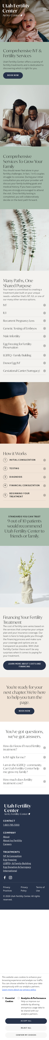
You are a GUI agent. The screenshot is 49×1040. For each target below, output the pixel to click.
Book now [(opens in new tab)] (24, 711)
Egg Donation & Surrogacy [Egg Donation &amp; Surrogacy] (17, 867)
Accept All (26, 1021)
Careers (7, 844)
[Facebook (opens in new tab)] (4, 877)
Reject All (26, 1028)
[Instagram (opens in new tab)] (10, 877)
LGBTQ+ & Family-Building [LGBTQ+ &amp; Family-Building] (17, 863)
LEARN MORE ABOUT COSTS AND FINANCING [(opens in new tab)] (24, 665)
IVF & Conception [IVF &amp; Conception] (12, 856)
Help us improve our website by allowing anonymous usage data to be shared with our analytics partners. (34, 1006)
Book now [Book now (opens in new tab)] (13, 75)
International (10, 871)
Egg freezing (10, 860)
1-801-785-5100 (11, 825)
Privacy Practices (7, 889)
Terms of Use (40, 889)
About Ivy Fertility (12, 840)
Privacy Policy (24, 889)
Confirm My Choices (26, 1035)
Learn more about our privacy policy (19, 990)
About (6, 837)
